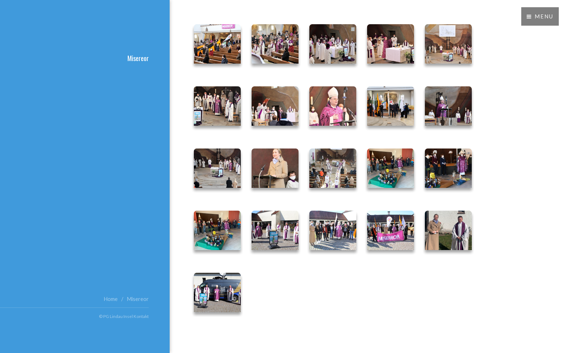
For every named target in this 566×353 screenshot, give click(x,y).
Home (111, 299)
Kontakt (141, 316)
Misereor (138, 299)
